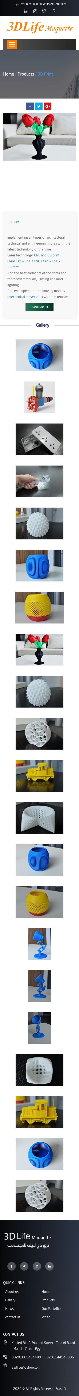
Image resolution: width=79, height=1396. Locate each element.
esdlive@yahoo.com (26, 1367)
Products (26, 73)
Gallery (10, 1300)
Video (46, 1317)
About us (12, 1291)
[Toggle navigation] (12, 44)
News (9, 1308)
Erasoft (60, 1388)
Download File (39, 307)
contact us (12, 1317)
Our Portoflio (51, 1308)
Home (8, 73)
